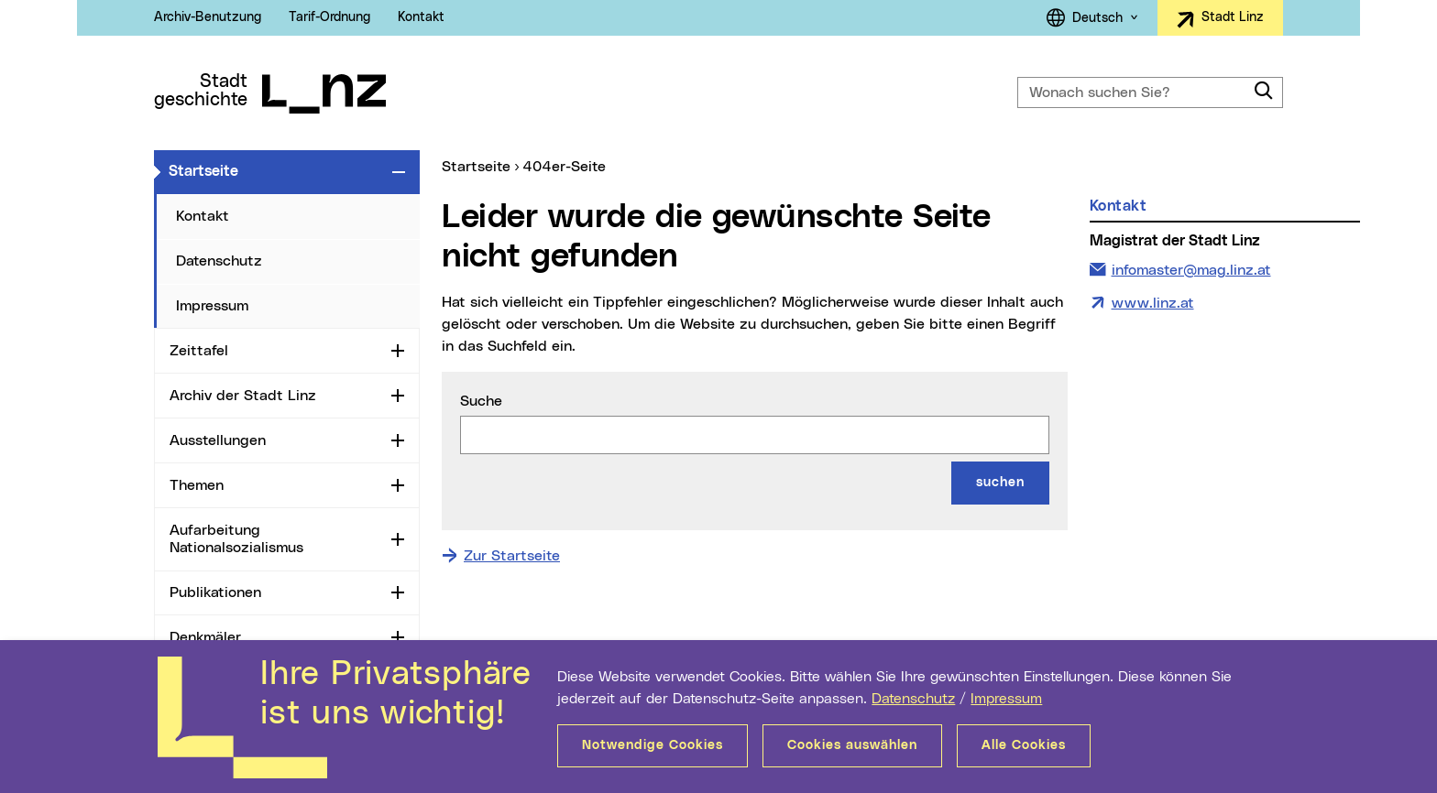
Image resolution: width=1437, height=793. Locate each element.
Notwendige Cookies (652, 745)
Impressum (1006, 698)
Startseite (277, 170)
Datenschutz (913, 698)
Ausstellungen (218, 440)
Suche (481, 401)
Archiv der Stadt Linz (243, 395)
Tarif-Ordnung (329, 17)
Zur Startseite (512, 556)
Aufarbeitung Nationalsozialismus (236, 539)
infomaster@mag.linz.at (1191, 268)
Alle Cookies (1024, 745)
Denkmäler (205, 637)
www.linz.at (1153, 303)
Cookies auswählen (852, 745)
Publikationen (215, 592)
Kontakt (421, 17)
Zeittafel (199, 350)
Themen (197, 485)
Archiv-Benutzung (207, 17)
